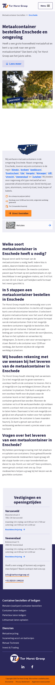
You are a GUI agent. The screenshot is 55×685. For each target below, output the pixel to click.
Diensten (8, 628)
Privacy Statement (23, 682)
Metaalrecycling (10, 633)
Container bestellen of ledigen (21, 600)
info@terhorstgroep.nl (17, 574)
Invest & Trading (10, 647)
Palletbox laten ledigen (14, 615)
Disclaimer (9, 682)
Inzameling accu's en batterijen (18, 638)
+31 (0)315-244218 (14, 580)
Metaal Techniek (10, 642)
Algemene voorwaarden (41, 682)
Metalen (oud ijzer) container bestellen (22, 605)
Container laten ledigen (14, 610)
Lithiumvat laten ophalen (15, 619)
